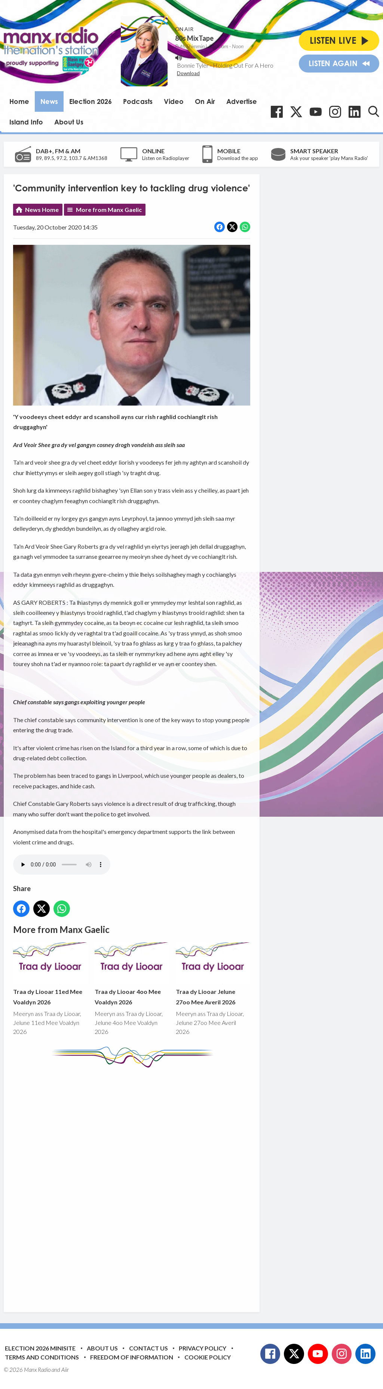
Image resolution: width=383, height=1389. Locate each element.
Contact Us (148, 1348)
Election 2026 (90, 101)
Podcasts (138, 101)
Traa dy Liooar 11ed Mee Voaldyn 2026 (50, 974)
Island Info (26, 122)
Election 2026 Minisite (40, 1348)
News (49, 101)
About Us (68, 122)
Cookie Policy (207, 1357)
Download (188, 73)
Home (19, 101)
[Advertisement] (153, 1184)
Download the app (237, 158)
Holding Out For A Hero (243, 65)
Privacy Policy (202, 1348)
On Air (205, 101)
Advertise (241, 101)
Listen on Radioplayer (165, 158)
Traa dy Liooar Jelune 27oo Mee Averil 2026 (213, 974)
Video (174, 101)
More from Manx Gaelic (109, 209)
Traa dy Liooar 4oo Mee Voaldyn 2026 (132, 974)
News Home (42, 209)
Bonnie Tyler (193, 65)
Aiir (65, 1369)
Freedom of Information (131, 1357)
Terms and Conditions (42, 1357)
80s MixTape (194, 38)
